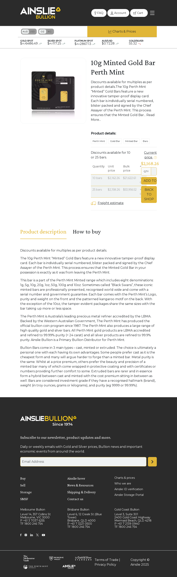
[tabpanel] (88, 318)
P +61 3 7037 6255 (32, 520)
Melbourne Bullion (32, 509)
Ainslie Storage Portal (129, 495)
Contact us (75, 499)
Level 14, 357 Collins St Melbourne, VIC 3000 (35, 516)
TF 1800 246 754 (31, 523)
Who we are (122, 483)
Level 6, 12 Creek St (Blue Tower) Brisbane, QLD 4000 (84, 517)
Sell (22, 485)
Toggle (29, 32)
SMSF (24, 499)
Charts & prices (124, 478)
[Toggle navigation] (152, 13)
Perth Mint (99, 141)
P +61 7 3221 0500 (79, 523)
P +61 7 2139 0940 (127, 523)
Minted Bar (131, 141)
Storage (26, 492)
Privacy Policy (105, 564)
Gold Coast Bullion (126, 509)
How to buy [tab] (87, 231)
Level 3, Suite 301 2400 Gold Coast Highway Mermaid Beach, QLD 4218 (132, 517)
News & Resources (80, 485)
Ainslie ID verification (128, 489)
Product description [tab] (43, 231)
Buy (23, 478)
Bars (145, 141)
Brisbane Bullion (78, 509)
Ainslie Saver (76, 478)
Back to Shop (149, 194)
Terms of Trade (106, 560)
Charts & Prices (124, 31)
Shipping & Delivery (81, 492)
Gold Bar (115, 141)
